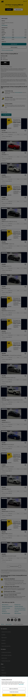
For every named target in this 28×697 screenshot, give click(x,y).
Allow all (14, 695)
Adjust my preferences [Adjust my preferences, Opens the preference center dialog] (13, 688)
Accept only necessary (14, 691)
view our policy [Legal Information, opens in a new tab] (21, 684)
